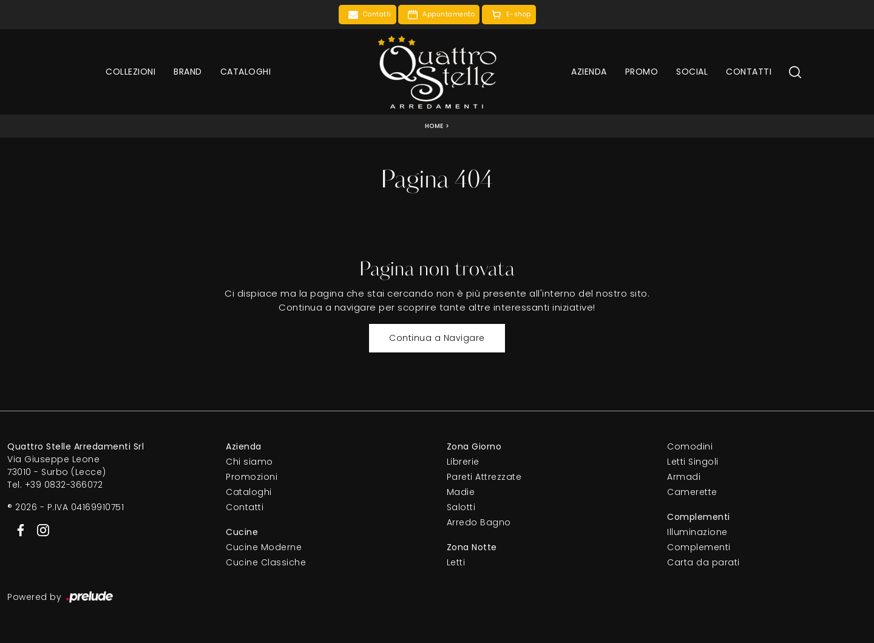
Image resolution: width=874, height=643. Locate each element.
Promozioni (251, 477)
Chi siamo (249, 462)
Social (692, 72)
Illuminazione (697, 532)
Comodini (690, 446)
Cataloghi (245, 72)
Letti (456, 562)
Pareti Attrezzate (484, 477)
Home (434, 125)
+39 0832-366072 (64, 485)
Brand (188, 72)
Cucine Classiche (266, 562)
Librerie (463, 462)
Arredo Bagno (479, 522)
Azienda (589, 72)
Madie (461, 492)
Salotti (461, 507)
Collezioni (130, 72)
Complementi (699, 547)
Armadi (683, 477)
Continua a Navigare (437, 338)
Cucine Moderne (264, 547)
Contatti (748, 72)
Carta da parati (703, 562)
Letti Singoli (693, 462)
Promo (642, 72)
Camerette (692, 492)
